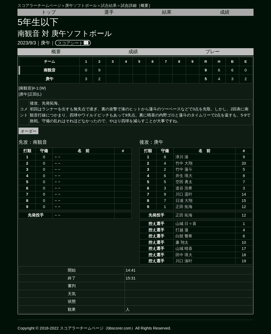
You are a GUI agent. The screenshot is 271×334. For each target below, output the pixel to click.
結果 (166, 12)
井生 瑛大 (183, 175)
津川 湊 (181, 157)
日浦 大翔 (183, 200)
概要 (56, 51)
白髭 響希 (183, 236)
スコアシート (70, 42)
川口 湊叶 (183, 261)
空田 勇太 (183, 181)
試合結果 (109, 5)
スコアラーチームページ (39, 5)
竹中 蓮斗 (183, 169)
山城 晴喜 (183, 248)
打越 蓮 (181, 230)
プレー (212, 51)
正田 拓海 (183, 206)
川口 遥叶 (183, 194)
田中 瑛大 (183, 254)
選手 (109, 12)
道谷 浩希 (183, 188)
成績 (224, 12)
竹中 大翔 (183, 163)
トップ (49, 12)
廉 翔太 (181, 242)
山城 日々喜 (185, 223)
